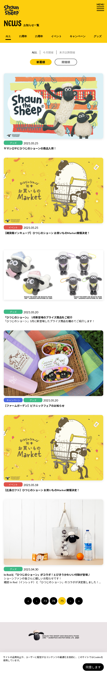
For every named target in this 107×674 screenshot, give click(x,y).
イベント (56, 36)
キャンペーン (78, 36)
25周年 (39, 36)
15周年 (23, 36)
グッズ (98, 36)
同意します (93, 667)
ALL (8, 36)
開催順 (66, 62)
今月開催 (48, 52)
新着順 (41, 62)
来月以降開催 (67, 52)
